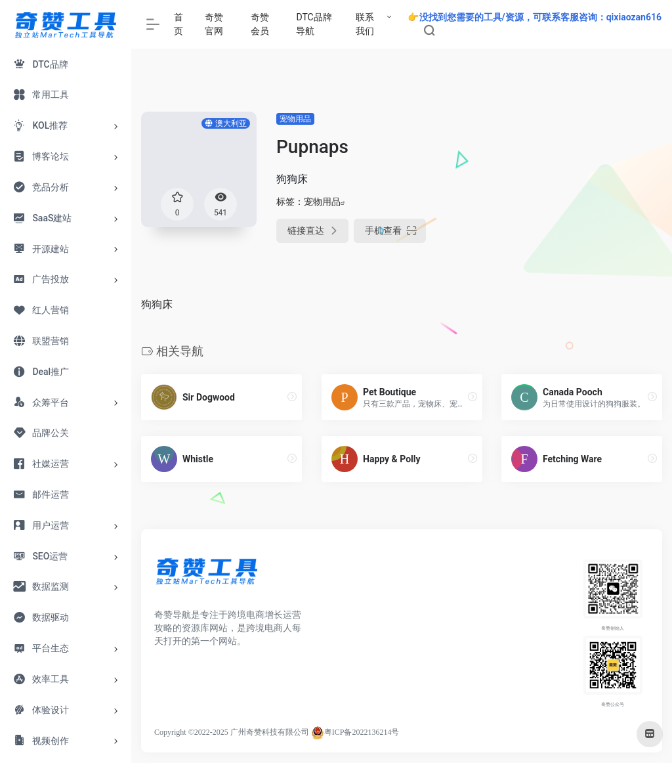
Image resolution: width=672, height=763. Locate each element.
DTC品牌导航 (313, 24)
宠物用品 (295, 118)
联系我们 (365, 24)
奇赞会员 (260, 24)
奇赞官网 (214, 24)
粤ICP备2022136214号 (362, 732)
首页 (178, 24)
